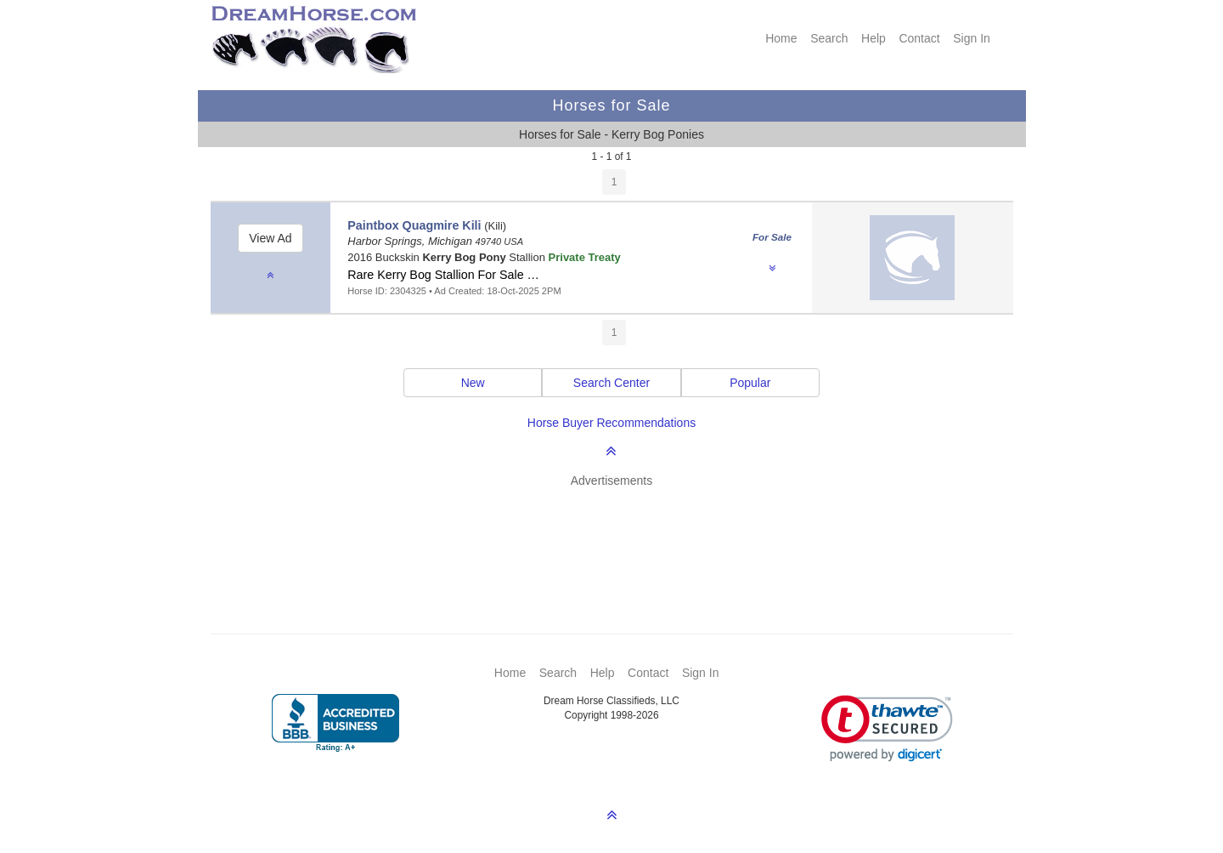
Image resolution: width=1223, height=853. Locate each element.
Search (829, 38)
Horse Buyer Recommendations (611, 422)
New (473, 383)
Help (873, 38)
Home (781, 38)
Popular (750, 383)
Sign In (971, 38)
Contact (919, 38)
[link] (887, 728)
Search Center (611, 383)
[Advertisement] (620, 536)
